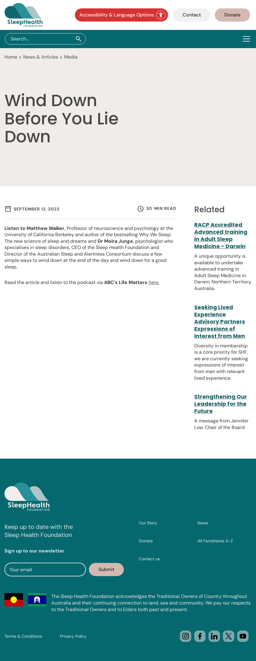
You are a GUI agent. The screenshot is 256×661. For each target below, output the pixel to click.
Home (10, 57)
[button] (247, 39)
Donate (232, 15)
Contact (192, 15)
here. (154, 282)
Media (71, 57)
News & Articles (40, 57)
